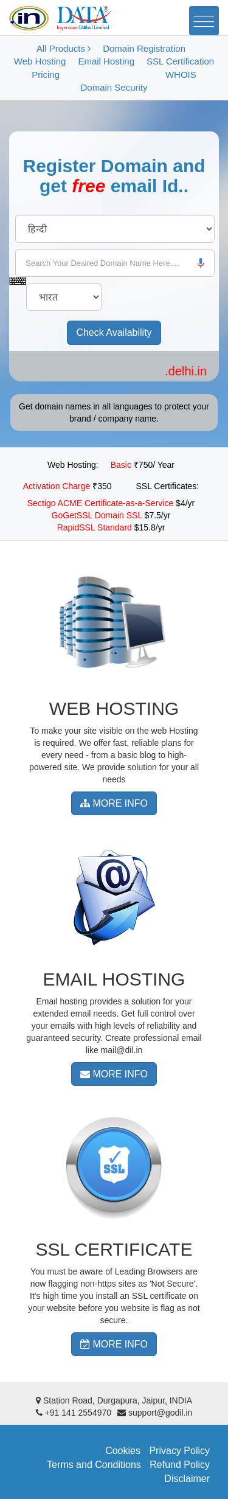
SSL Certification (180, 61)
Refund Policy (180, 1464)
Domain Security (113, 87)
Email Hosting (106, 61)
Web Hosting (40, 61)
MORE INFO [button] (114, 803)
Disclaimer (187, 1478)
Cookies (122, 1450)
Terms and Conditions (94, 1464)
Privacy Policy (179, 1450)
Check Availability (113, 332)
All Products (63, 48)
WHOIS (180, 74)
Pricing (46, 74)
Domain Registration (144, 48)
